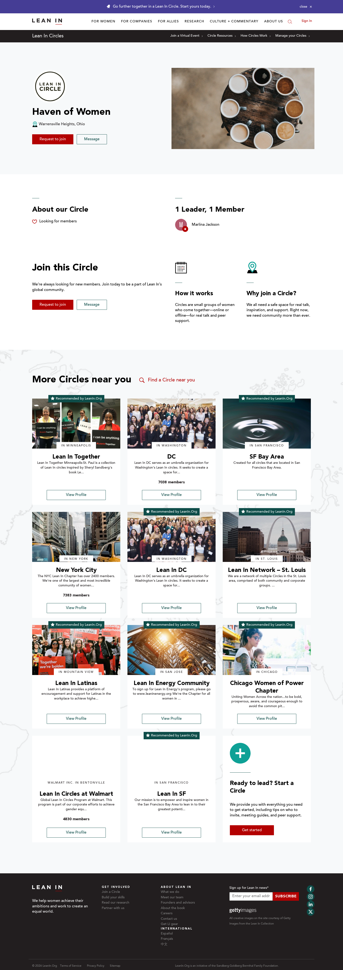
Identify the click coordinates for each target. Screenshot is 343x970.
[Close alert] (305, 6)
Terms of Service (70, 966)
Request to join (53, 139)
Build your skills (113, 897)
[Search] (290, 22)
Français (167, 939)
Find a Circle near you (166, 380)
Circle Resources (221, 36)
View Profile (76, 495)
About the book (173, 908)
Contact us (169, 919)
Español (167, 933)
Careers (166, 913)
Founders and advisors (178, 903)
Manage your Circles (292, 36)
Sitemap (115, 966)
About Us (273, 21)
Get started (252, 830)
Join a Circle (111, 892)
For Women (103, 21)
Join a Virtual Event (186, 36)
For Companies (136, 21)
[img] (76, 424)
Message (92, 139)
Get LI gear (169, 924)
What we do (170, 892)
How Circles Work (256, 36)
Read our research (115, 903)
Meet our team (172, 897)
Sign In (307, 21)
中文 (164, 944)
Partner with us (113, 908)
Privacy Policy (95, 966)
